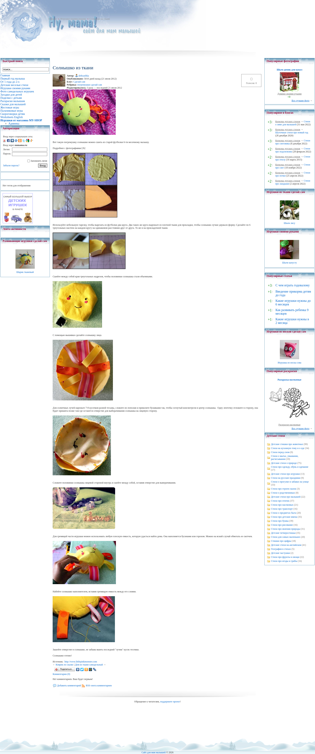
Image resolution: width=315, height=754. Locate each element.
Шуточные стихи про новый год (291, 132)
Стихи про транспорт (282, 508)
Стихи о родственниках (283, 492)
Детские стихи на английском (286, 545)
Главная (53, 18)
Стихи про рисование (282, 524)
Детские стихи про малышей (286, 496)
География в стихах (281, 549)
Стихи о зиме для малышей (292, 123)
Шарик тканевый (25, 272)
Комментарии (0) (61, 674)
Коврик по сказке (64, 664)
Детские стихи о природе (284, 463)
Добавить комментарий (69, 685)
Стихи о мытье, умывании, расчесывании (284, 457)
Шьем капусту (289, 262)
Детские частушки (280, 553)
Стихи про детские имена (284, 516)
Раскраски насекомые (289, 424)
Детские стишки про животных (287, 444)
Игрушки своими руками (73, 18)
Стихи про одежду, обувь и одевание (289, 466)
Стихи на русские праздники (285, 477)
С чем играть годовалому (292, 285)
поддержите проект (170, 701)
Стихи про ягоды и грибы (284, 561)
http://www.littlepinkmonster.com (80, 661)
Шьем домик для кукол (289, 69)
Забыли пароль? (11, 165)
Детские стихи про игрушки (285, 473)
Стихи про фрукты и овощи (285, 557)
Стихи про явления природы (285, 528)
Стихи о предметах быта (283, 512)
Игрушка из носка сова (289, 362)
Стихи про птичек (280, 500)
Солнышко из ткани (99, 18)
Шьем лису (289, 223)
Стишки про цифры (281, 541)
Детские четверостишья (283, 533)
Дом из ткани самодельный (89, 664)
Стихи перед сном (280, 452)
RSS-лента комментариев (99, 685)
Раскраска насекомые (289, 379)
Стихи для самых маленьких (285, 537)
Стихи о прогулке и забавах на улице (290, 481)
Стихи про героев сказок (283, 488)
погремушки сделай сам (89, 84)
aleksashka (84, 75)
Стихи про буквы (280, 520)
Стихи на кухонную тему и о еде (287, 448)
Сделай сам (79, 81)
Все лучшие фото (300, 100)
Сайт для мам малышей (153, 752)
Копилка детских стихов (287, 121)
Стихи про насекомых (282, 504)
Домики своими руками (289, 93)
